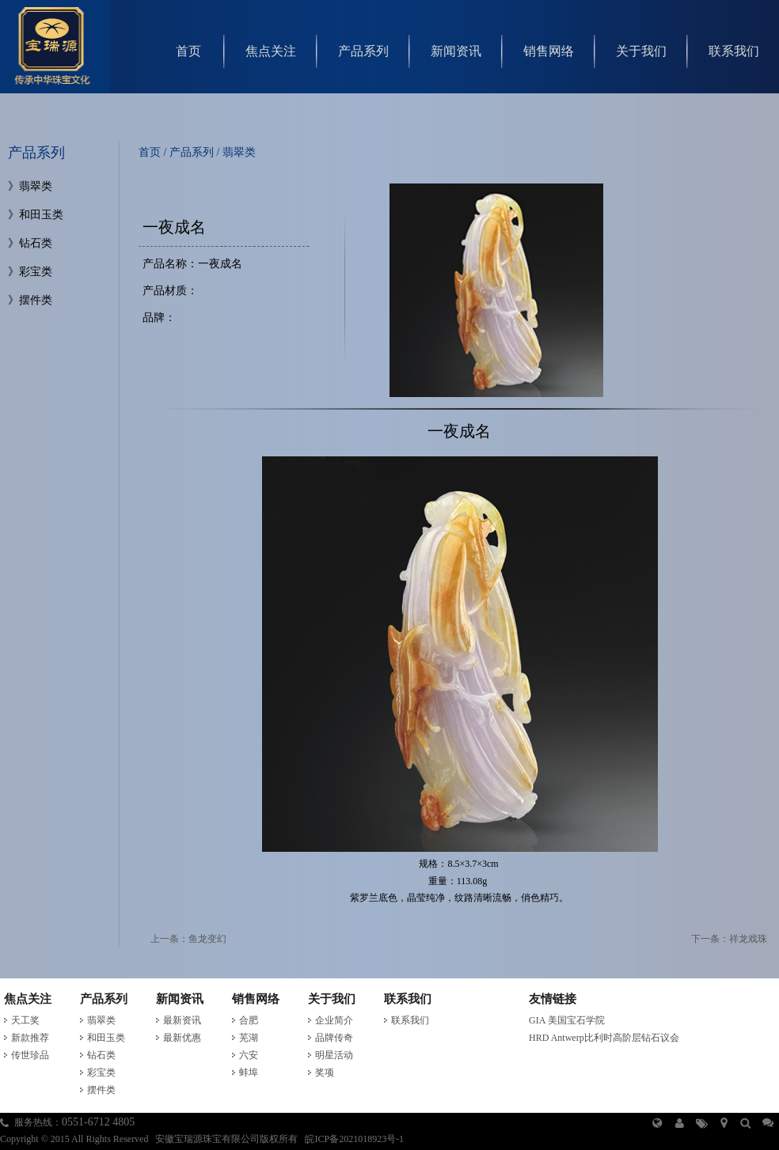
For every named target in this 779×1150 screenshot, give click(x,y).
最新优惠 (182, 1037)
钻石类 (35, 243)
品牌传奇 (334, 1037)
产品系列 (363, 51)
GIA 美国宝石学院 (567, 1020)
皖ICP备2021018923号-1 (354, 1138)
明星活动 (334, 1055)
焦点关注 (270, 51)
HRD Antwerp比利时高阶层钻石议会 (604, 1037)
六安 (248, 1055)
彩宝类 (35, 272)
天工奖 (25, 1020)
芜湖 (248, 1037)
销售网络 (548, 51)
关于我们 (641, 51)
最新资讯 (182, 1020)
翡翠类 (35, 186)
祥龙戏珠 (748, 938)
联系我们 (734, 51)
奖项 (324, 1072)
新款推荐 (30, 1037)
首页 (188, 51)
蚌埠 (248, 1072)
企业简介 (334, 1020)
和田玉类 (41, 215)
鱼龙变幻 (207, 938)
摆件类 (35, 300)
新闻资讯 (456, 51)
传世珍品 (30, 1055)
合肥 (248, 1020)
